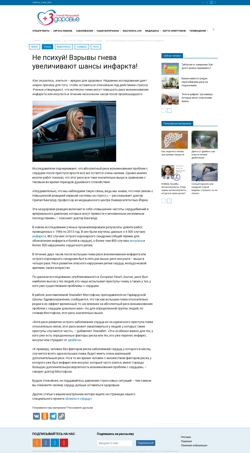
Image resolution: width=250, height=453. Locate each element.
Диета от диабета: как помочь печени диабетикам (203, 154)
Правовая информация (194, 445)
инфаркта (39, 236)
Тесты (96, 47)
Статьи (47, 47)
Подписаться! (145, 443)
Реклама (186, 437)
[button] (213, 29)
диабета (74, 340)
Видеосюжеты (64, 47)
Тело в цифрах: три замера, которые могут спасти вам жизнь (197, 98)
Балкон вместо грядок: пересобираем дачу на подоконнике (195, 82)
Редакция (186, 441)
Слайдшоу (82, 47)
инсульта (136, 240)
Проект (34, 47)
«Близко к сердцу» (78, 398)
